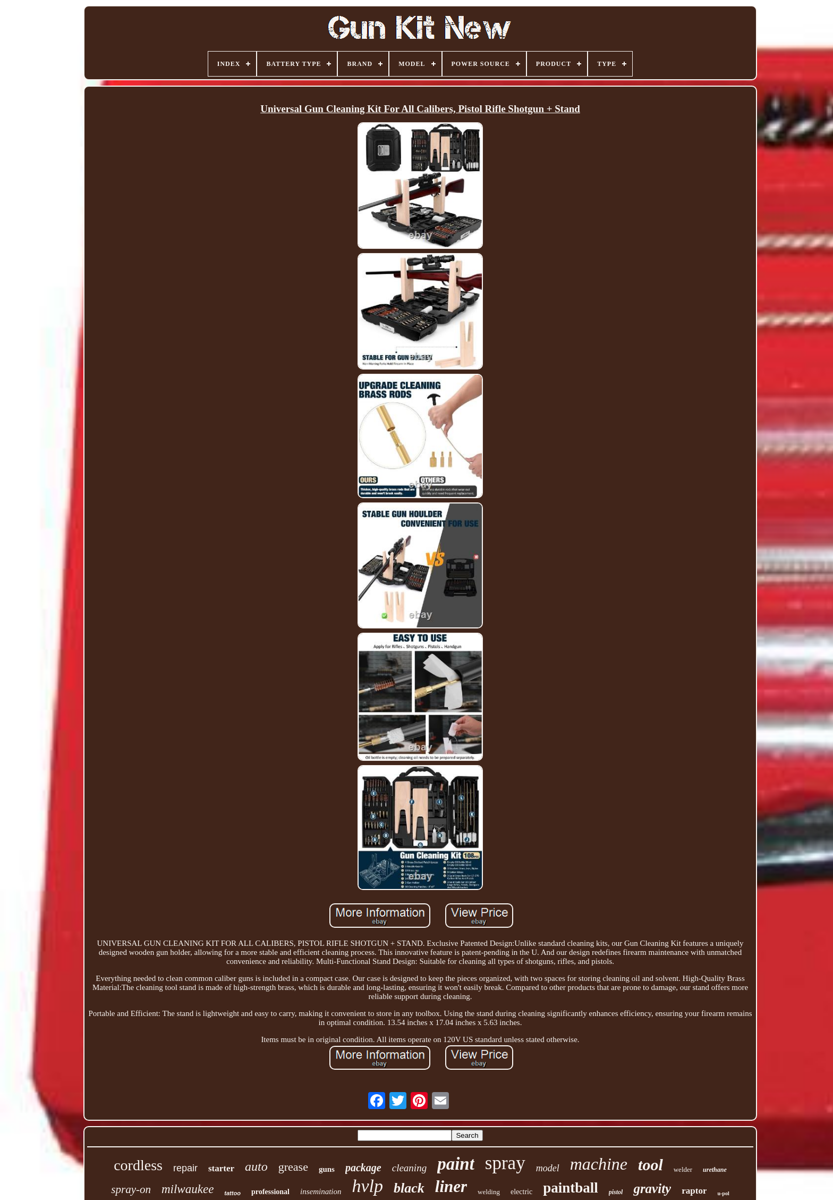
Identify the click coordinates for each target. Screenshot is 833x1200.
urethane (715, 1169)
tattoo (232, 1193)
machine (598, 1163)
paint (455, 1163)
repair (185, 1168)
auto (256, 1166)
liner (451, 1186)
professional (270, 1192)
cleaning (409, 1167)
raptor (694, 1191)
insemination (321, 1191)
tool (650, 1164)
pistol (616, 1192)
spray (505, 1163)
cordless (138, 1165)
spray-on (131, 1189)
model (547, 1168)
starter (221, 1168)
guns (327, 1169)
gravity (652, 1188)
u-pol (723, 1193)
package (363, 1167)
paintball (570, 1188)
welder (683, 1169)
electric (521, 1192)
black (409, 1188)
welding (489, 1192)
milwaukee (188, 1189)
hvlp (367, 1186)
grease (293, 1166)
